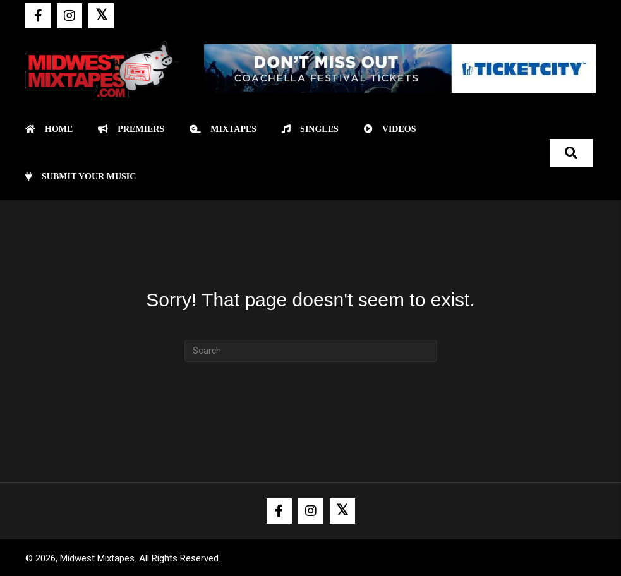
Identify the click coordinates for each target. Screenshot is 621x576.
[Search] (310, 351)
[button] (38, 15)
